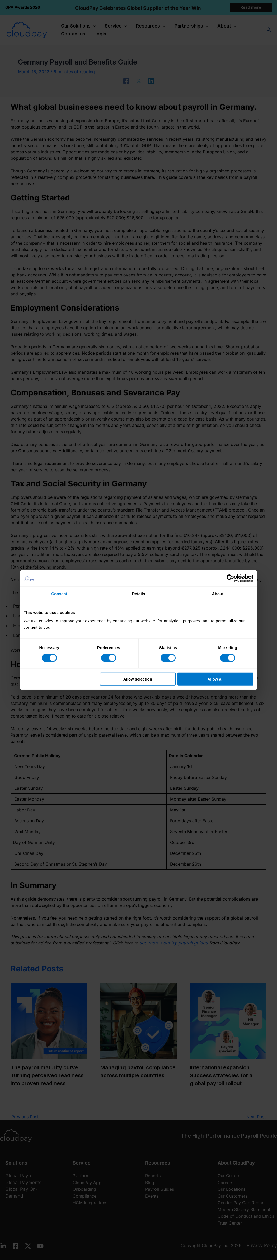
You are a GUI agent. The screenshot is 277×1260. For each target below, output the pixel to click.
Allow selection (137, 679)
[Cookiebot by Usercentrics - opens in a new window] (230, 578)
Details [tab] (138, 593)
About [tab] (218, 593)
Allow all (216, 679)
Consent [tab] (59, 593)
